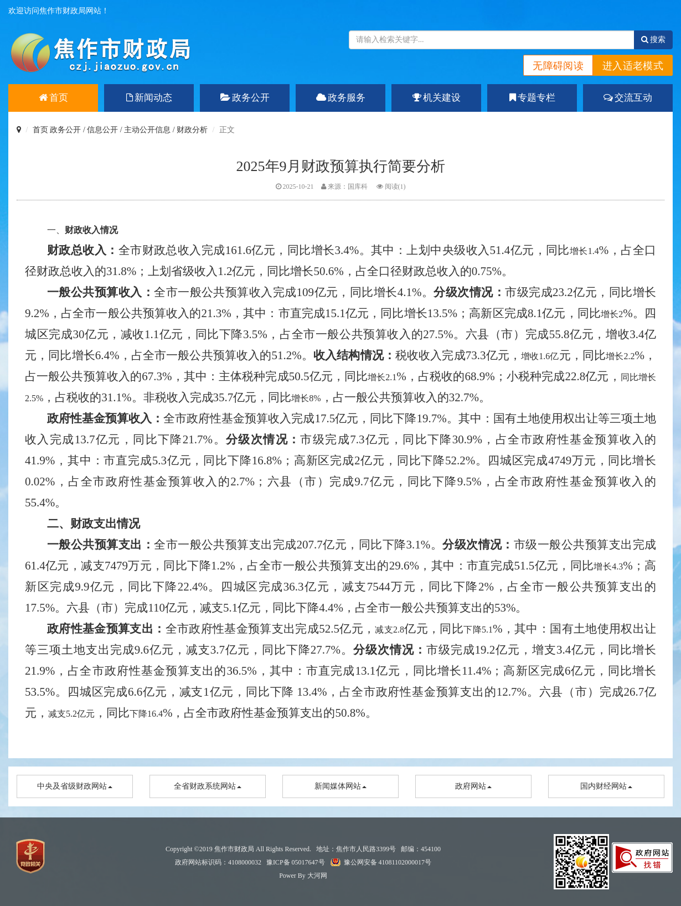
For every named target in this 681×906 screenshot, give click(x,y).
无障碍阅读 (558, 65)
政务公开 (245, 97)
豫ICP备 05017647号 (295, 862)
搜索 (653, 39)
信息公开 (102, 130)
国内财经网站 (606, 786)
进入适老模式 (632, 65)
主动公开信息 (147, 130)
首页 (53, 97)
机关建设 (436, 97)
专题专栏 (532, 97)
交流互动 (627, 97)
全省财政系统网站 (207, 786)
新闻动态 (149, 97)
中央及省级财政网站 (74, 786)
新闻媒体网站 (340, 786)
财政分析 (192, 130)
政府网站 (473, 786)
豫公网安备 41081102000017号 (388, 862)
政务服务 (340, 97)
